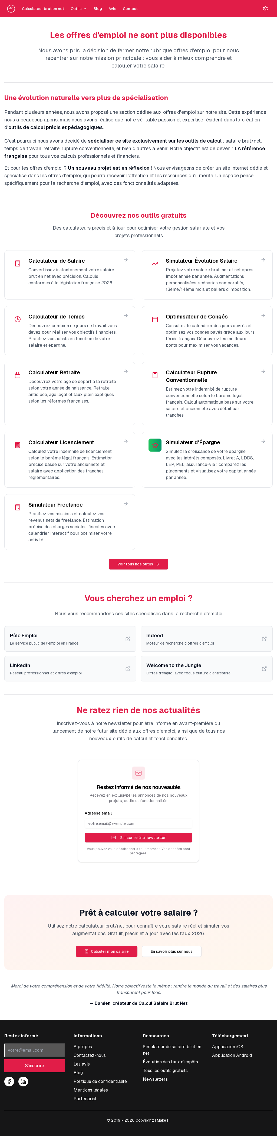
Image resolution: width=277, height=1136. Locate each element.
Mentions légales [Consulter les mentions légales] (91, 1090)
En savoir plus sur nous (172, 951)
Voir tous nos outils (138, 564)
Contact (130, 9)
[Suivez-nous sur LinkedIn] (23, 1081)
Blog (98, 9)
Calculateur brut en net (43, 9)
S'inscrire (34, 1065)
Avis (112, 9)
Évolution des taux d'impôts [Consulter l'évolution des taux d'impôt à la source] (170, 1061)
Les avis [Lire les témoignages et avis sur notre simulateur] (82, 1064)
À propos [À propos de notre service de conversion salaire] (83, 1046)
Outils (79, 9)
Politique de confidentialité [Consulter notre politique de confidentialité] (100, 1081)
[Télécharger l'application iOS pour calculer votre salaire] (227, 1046)
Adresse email (98, 813)
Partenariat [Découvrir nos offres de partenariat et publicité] (85, 1098)
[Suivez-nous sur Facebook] (9, 1081)
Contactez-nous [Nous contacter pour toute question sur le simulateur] (90, 1055)
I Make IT (162, 1120)
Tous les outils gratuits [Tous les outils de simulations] (165, 1070)
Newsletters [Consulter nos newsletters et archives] (155, 1079)
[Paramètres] (265, 9)
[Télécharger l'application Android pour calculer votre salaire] (232, 1055)
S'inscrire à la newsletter (138, 837)
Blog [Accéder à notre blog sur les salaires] (78, 1072)
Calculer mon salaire (106, 951)
